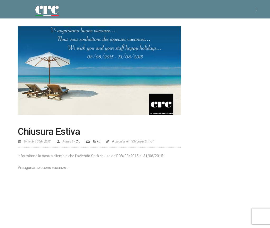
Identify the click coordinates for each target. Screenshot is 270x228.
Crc (78, 141)
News (96, 141)
